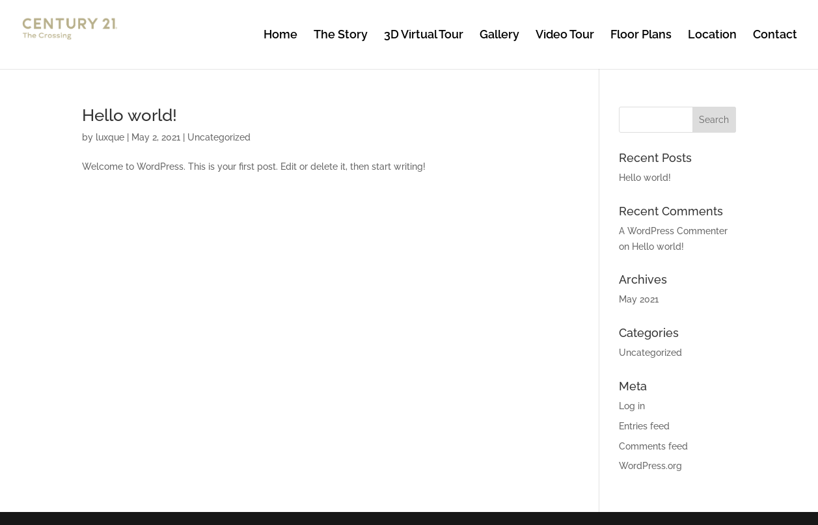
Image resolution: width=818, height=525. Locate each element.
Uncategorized (219, 137)
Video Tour (565, 35)
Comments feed (653, 446)
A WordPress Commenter (673, 231)
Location (712, 35)
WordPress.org (650, 466)
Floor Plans (641, 35)
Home (280, 35)
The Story (341, 35)
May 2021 (639, 299)
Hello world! (129, 115)
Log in (632, 406)
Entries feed (644, 426)
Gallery (499, 35)
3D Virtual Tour (423, 35)
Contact (775, 35)
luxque (110, 137)
